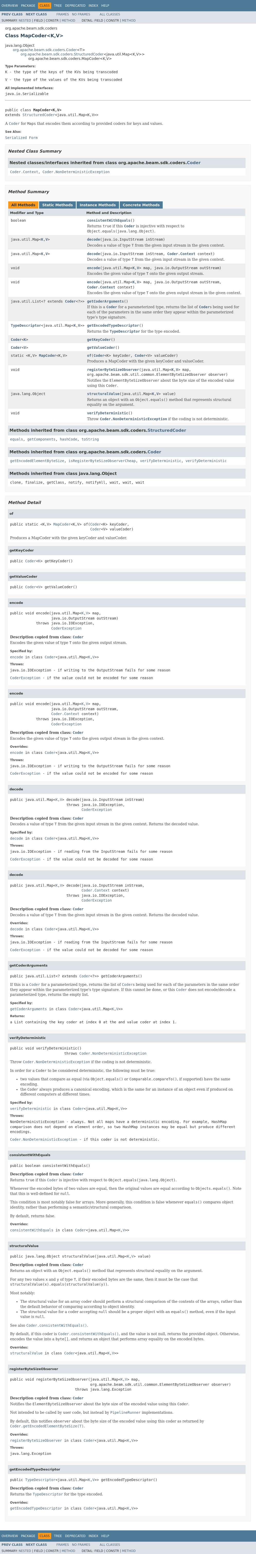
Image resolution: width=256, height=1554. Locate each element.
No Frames (81, 14)
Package (28, 5)
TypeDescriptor (26, 325)
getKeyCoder (99, 340)
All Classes (110, 14)
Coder (193, 162)
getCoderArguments (105, 301)
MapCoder (47, 355)
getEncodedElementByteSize (37, 461)
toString (90, 439)
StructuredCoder (38, 115)
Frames (63, 14)
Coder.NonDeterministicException (75, 172)
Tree (58, 5)
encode (93, 268)
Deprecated (75, 5)
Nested (25, 20)
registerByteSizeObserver (113, 370)
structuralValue (103, 394)
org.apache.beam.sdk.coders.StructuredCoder (62, 54)
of (89, 355)
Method (68, 20)
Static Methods (57, 205)
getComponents (41, 439)
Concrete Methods (141, 205)
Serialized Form (21, 138)
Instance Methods (98, 205)
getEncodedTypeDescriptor (113, 325)
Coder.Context (24, 172)
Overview (10, 5)
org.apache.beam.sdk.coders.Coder (45, 50)
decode (93, 239)
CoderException (66, 628)
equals (16, 439)
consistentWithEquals (109, 220)
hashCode (68, 439)
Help (105, 5)
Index (93, 5)
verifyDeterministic (107, 413)
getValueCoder (101, 347)
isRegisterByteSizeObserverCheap (102, 461)
